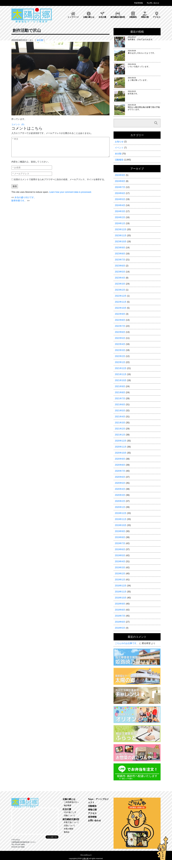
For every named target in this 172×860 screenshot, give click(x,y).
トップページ (73, 15)
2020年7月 (120, 471)
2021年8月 (120, 392)
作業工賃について (71, 822)
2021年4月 (120, 416)
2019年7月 (120, 543)
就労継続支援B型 (117, 15)
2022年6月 (120, 332)
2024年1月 (120, 223)
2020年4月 (120, 489)
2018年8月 (120, 610)
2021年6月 (120, 404)
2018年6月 (120, 622)
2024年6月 (120, 193)
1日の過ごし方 (70, 812)
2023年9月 (120, 247)
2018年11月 (120, 592)
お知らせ (119, 141)
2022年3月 (120, 350)
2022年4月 (120, 344)
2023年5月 (120, 272)
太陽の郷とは (88, 15)
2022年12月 (120, 296)
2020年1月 (120, 507)
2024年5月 (120, 199)
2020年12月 (120, 441)
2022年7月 (120, 326)
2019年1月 (120, 579)
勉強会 (66, 832)
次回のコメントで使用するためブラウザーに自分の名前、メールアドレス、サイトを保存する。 (60, 179)
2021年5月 (120, 410)
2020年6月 (120, 477)
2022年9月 (120, 314)
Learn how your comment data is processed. (70, 192)
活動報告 (133, 15)
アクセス (156, 15)
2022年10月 (120, 308)
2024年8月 (120, 181)
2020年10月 (120, 453)
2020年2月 (120, 501)
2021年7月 (120, 398)
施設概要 (67, 805)
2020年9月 (120, 459)
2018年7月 (120, 616)
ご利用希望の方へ (71, 802)
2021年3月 (120, 422)
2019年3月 (120, 567)
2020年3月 (120, 495)
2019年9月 (120, 531)
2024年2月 (120, 217)
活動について (69, 815)
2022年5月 (120, 338)
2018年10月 (120, 598)
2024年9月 (120, 175)
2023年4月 (120, 278)
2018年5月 (120, 628)
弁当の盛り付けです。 (25, 197)
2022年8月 (120, 320)
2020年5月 (120, 483)
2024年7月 (120, 187)
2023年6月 (120, 266)
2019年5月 (120, 555)
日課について (69, 825)
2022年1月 (120, 362)
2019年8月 (120, 537)
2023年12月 (120, 229)
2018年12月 (120, 585)
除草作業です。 (18, 200)
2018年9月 (120, 604)
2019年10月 (120, 525)
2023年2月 (120, 290)
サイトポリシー (86, 855)
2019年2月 (120, 573)
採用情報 (139, 3)
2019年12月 (120, 513)
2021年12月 (120, 368)
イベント (119, 147)
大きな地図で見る (52, 837)
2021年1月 (120, 435)
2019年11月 (120, 519)
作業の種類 (68, 829)
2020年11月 (120, 447)
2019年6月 (120, 549)
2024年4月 (120, 205)
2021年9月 (120, 386)
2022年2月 (120, 356)
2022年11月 (120, 302)
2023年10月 (120, 241)
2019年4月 (120, 561)
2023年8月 (120, 253)
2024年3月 (120, 211)
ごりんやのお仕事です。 (127, 643)
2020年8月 (120, 465)
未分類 (40, 40)
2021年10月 (120, 380)
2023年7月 (120, 259)
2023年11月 (120, 235)
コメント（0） (18, 124)
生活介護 (102, 15)
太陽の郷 (85, 858)
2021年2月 (120, 429)
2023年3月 (120, 284)
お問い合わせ (153, 3)
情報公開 (145, 15)
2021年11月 (120, 374)
